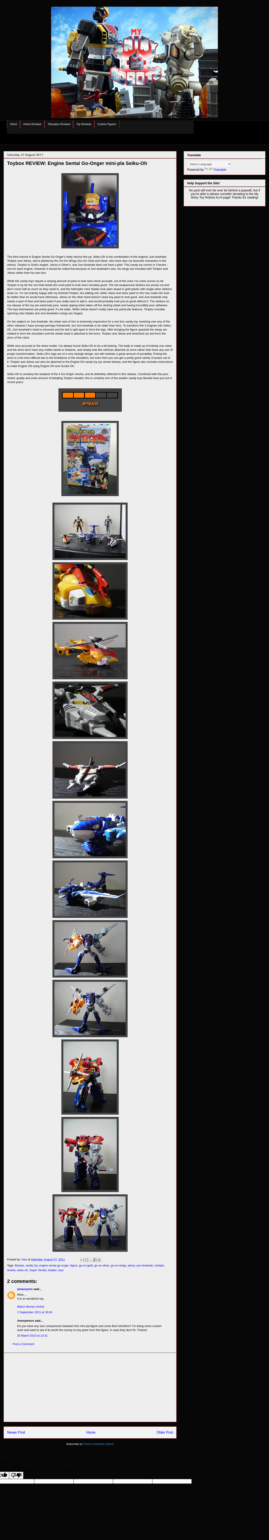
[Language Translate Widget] (209, 164)
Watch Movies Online (30, 1306)
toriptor (52, 1270)
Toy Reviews (83, 124)
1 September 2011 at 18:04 (34, 1312)
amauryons (24, 1289)
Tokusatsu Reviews (59, 124)
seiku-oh (22, 1270)
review (11, 1270)
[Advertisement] (90, 1387)
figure (74, 1265)
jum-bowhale (145, 1265)
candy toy (31, 1265)
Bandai (19, 1265)
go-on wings (118, 1265)
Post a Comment (23, 1344)
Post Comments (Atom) (99, 1444)
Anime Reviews (32, 124)
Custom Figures (106, 124)
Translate (215, 169)
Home (13, 124)
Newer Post (16, 1432)
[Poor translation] (16, 1475)
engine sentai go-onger (53, 1265)
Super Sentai (37, 1270)
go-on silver (101, 1265)
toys (61, 1270)
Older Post (165, 1432)
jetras (131, 1265)
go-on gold (86, 1265)
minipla (159, 1265)
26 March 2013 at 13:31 (32, 1335)
